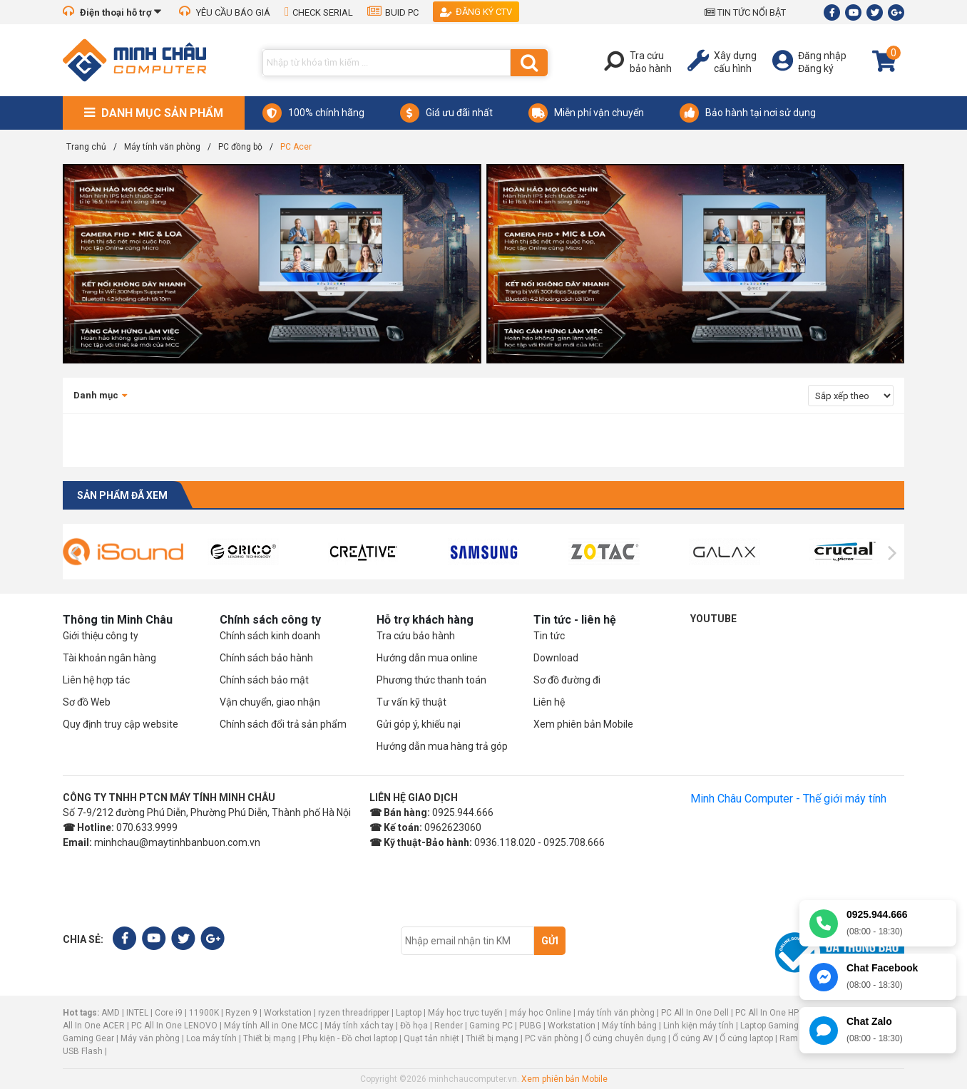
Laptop (408, 1013)
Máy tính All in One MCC (271, 1026)
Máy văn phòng (150, 1038)
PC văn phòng (551, 1038)
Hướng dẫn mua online (427, 658)
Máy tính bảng (629, 1026)
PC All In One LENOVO (174, 1026)
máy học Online (540, 1013)
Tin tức (549, 635)
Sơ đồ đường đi (566, 680)
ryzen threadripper (353, 1013)
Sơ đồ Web (87, 702)
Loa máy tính (211, 1038)
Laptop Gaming (769, 1026)
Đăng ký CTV (476, 11)
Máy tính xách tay (359, 1026)
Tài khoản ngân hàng (109, 658)
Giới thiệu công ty (100, 635)
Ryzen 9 (241, 1013)
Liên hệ (549, 702)
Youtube (713, 618)
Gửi (549, 940)
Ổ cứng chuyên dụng (625, 1038)
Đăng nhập (822, 55)
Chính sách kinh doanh (270, 635)
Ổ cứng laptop (746, 1038)
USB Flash (84, 1051)
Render (448, 1026)
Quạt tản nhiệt (431, 1038)
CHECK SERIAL (319, 12)
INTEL (137, 1013)
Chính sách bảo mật (264, 680)
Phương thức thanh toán (431, 680)
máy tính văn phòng (616, 1013)
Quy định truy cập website (120, 724)
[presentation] (74, 553)
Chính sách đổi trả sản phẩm (283, 724)
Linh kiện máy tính (698, 1026)
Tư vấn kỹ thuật (411, 702)
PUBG (530, 1026)
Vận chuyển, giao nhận (270, 702)
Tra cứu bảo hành (416, 635)
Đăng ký (816, 68)
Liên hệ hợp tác (96, 680)
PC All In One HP (767, 1013)
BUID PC (393, 12)
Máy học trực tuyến (465, 1013)
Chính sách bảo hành (266, 658)
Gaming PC (491, 1026)
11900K (204, 1013)
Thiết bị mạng (269, 1038)
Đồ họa (414, 1026)
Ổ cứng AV (692, 1038)
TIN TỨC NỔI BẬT (745, 12)
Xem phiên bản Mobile (583, 724)
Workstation (288, 1013)
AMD (110, 1013)
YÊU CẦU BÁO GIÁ (224, 12)
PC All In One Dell (695, 1013)
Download (555, 658)
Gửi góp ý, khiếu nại (419, 724)
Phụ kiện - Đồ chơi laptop (349, 1038)
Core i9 (169, 1013)
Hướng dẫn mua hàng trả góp (442, 746)
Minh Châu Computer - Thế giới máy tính (788, 798)
